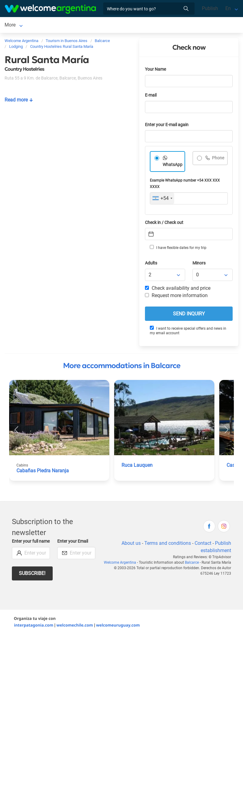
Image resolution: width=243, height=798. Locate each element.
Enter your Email (72, 542)
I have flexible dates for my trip (178, 248)
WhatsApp (172, 165)
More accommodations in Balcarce (121, 366)
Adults (151, 264)
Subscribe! (32, 574)
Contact (203, 544)
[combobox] (162, 199)
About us (131, 544)
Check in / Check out (164, 223)
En (228, 8)
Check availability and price (177, 289)
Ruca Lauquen (137, 466)
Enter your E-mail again (166, 126)
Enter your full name (31, 542)
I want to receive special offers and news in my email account (188, 331)
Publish (210, 8)
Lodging (43, 25)
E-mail (151, 96)
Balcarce (14, 25)
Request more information (176, 297)
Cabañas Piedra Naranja (42, 472)
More (76, 25)
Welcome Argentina (120, 564)
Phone (217, 159)
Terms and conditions (167, 544)
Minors (199, 264)
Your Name (155, 70)
